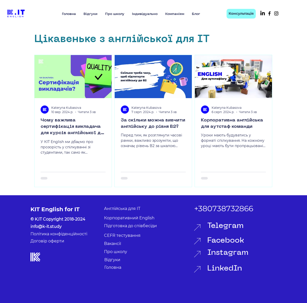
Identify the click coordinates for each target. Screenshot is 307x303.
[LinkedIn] (262, 13)
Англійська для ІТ (122, 208)
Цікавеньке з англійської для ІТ (122, 39)
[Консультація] (241, 14)
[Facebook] (269, 13)
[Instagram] (276, 13)
